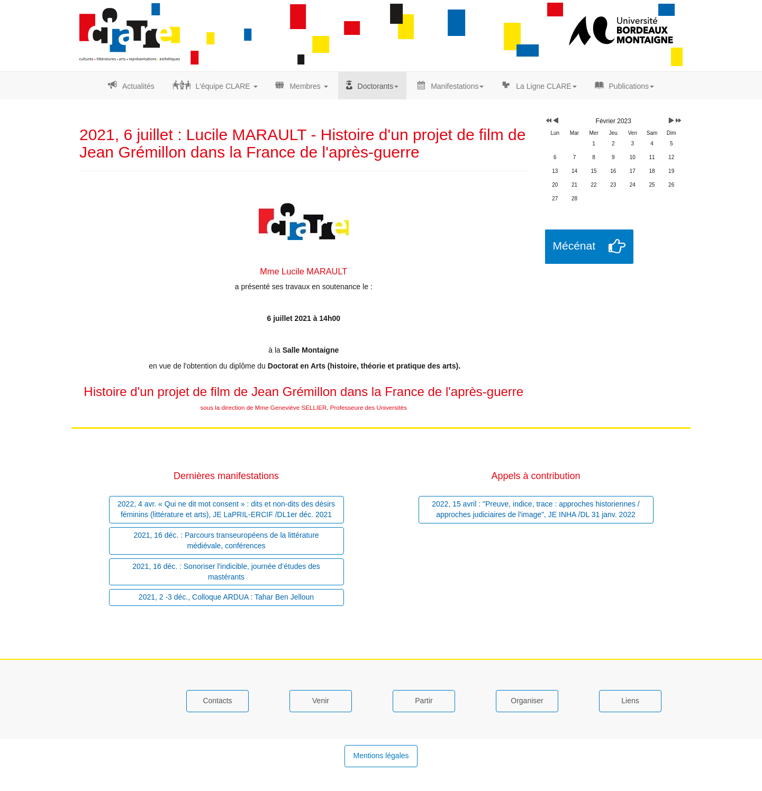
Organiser (527, 700)
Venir (320, 700)
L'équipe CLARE (227, 86)
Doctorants (378, 86)
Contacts (217, 700)
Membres (308, 86)
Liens (630, 700)
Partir (423, 700)
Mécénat (574, 246)
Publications (632, 86)
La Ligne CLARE (546, 86)
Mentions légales (381, 755)
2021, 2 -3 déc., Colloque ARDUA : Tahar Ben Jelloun (226, 597)
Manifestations (457, 86)
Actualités (138, 86)
